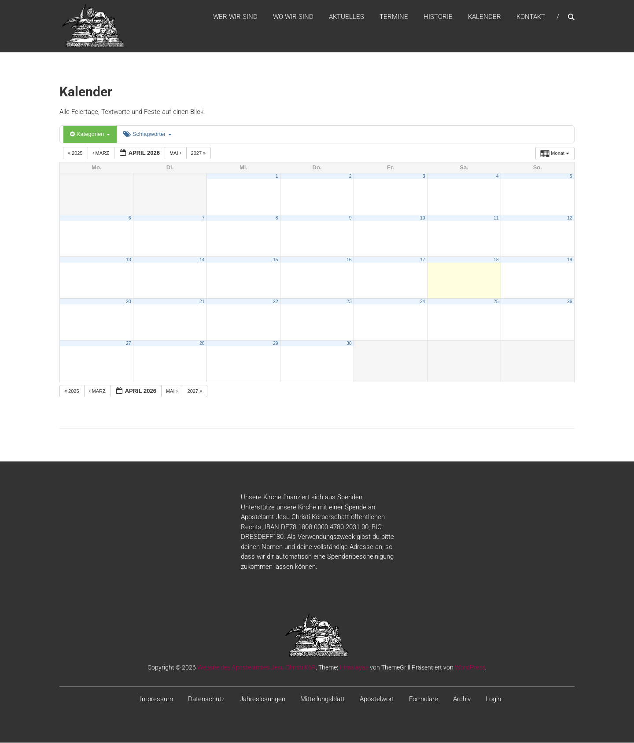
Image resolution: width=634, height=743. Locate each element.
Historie (438, 17)
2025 (76, 153)
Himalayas (354, 668)
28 (202, 343)
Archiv (462, 700)
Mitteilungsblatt (322, 700)
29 (275, 343)
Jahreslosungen (262, 700)
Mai (176, 153)
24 (422, 301)
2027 (199, 153)
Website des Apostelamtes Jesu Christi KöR (256, 668)
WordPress (470, 668)
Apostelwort (377, 700)
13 (128, 260)
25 (496, 301)
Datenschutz (206, 700)
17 (422, 260)
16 (349, 260)
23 (349, 301)
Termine (394, 17)
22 (275, 301)
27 (128, 343)
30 (349, 343)
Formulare (423, 700)
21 (202, 301)
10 (422, 218)
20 (128, 301)
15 (275, 260)
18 (496, 260)
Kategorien (90, 135)
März (101, 153)
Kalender (484, 17)
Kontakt (530, 17)
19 (569, 260)
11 (496, 218)
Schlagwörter (147, 135)
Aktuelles (346, 17)
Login (493, 700)
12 (569, 218)
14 (202, 260)
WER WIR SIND (235, 17)
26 (569, 301)
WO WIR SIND (293, 17)
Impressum (156, 700)
